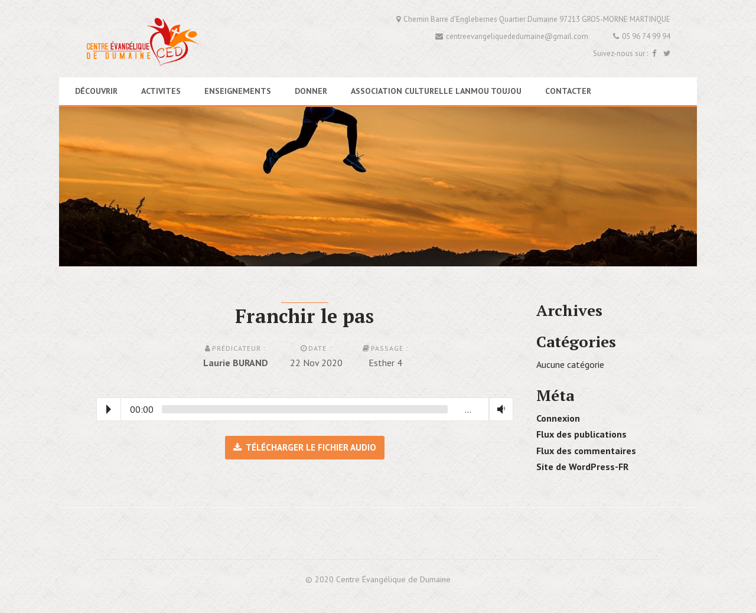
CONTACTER (568, 91)
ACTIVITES (161, 91)
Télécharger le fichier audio (304, 447)
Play (108, 409)
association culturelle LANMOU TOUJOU (436, 91)
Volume (498, 409)
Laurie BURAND (235, 363)
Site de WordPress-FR (582, 466)
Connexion (558, 418)
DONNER (311, 91)
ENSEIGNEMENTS (237, 91)
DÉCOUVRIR (96, 91)
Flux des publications (581, 434)
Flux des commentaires (586, 451)
